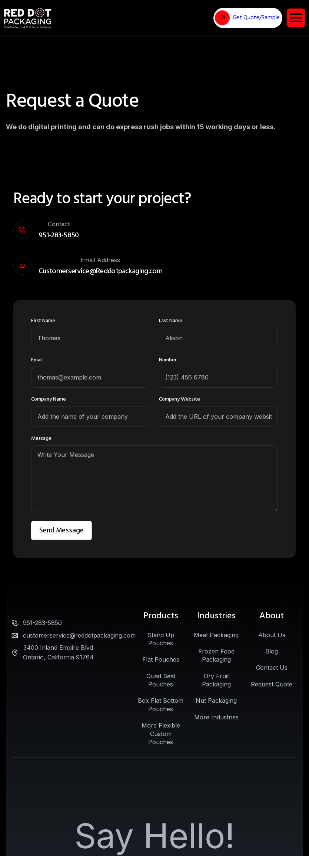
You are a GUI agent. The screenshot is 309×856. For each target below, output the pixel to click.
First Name (43, 320)
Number (168, 359)
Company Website (179, 399)
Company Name (48, 399)
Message (41, 438)
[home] (27, 18)
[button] (296, 18)
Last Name (170, 320)
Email (37, 359)
